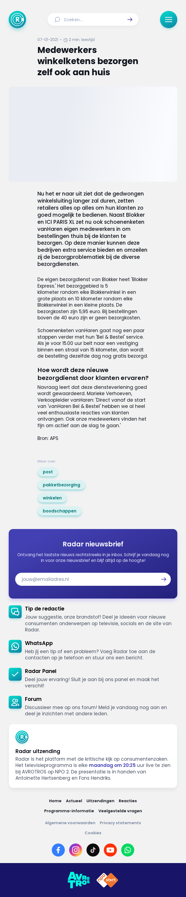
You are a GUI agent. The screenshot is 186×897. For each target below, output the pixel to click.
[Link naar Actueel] (74, 801)
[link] (47, 472)
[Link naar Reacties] (128, 801)
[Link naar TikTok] (93, 850)
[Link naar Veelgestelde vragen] (120, 811)
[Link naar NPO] (107, 880)
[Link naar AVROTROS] (79, 880)
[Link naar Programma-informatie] (69, 811)
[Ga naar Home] (17, 19)
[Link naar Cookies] (93, 833)
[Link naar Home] (55, 801)
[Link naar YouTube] (110, 850)
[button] (130, 19)
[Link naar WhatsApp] (127, 850)
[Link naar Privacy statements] (120, 823)
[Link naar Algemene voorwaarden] (70, 823)
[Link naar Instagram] (75, 850)
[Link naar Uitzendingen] (100, 801)
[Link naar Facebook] (58, 850)
